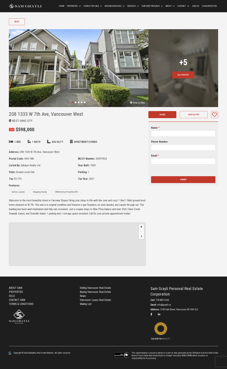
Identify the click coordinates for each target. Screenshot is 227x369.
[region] (77, 244)
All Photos (183, 75)
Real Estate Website (45, 353)
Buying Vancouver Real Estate (95, 291)
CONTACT (181, 6)
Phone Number (159, 141)
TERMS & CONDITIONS (21, 304)
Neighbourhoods (113, 6)
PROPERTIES (16, 291)
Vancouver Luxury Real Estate (95, 300)
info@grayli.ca (164, 304)
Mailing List (86, 304)
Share (162, 114)
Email (155, 155)
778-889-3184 (162, 300)
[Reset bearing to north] (141, 236)
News (83, 296)
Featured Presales (150, 6)
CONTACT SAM (17, 300)
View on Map (137, 102)
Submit (183, 179)
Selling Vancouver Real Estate (95, 287)
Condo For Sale (91, 6)
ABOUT (168, 6)
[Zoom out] (141, 231)
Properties (72, 6)
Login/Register (209, 6)
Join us (195, 6)
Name (155, 127)
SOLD (12, 296)
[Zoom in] (141, 226)
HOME (61, 6)
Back (16, 21)
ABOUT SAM (15, 287)
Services (131, 6)
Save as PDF (193, 114)
